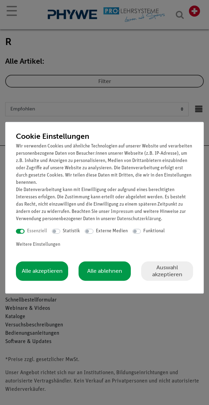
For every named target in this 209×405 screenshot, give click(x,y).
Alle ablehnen (104, 271)
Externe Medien (112, 231)
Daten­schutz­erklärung (139, 219)
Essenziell (37, 231)
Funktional (154, 231)
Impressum (122, 211)
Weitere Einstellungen (38, 244)
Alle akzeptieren (42, 271)
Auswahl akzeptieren (167, 271)
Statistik (71, 231)
